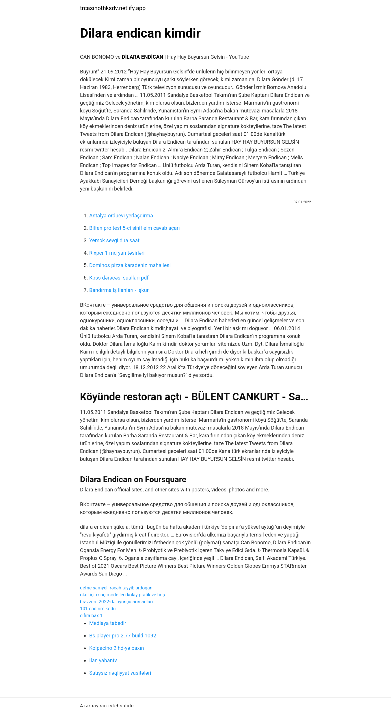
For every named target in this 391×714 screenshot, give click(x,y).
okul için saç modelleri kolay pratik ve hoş (122, 595)
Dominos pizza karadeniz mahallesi (130, 265)
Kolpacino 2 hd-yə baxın (116, 648)
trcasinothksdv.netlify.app (113, 8)
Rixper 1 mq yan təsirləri (117, 253)
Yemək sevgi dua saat (114, 240)
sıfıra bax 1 (91, 615)
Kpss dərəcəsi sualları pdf (119, 278)
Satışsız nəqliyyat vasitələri (120, 673)
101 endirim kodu (98, 608)
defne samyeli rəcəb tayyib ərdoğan (116, 588)
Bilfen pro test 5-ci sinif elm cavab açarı (134, 228)
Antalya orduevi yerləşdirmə (121, 215)
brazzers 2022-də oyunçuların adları (116, 601)
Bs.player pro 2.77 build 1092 (122, 635)
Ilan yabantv (103, 660)
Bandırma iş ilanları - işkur (119, 290)
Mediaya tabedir (107, 623)
